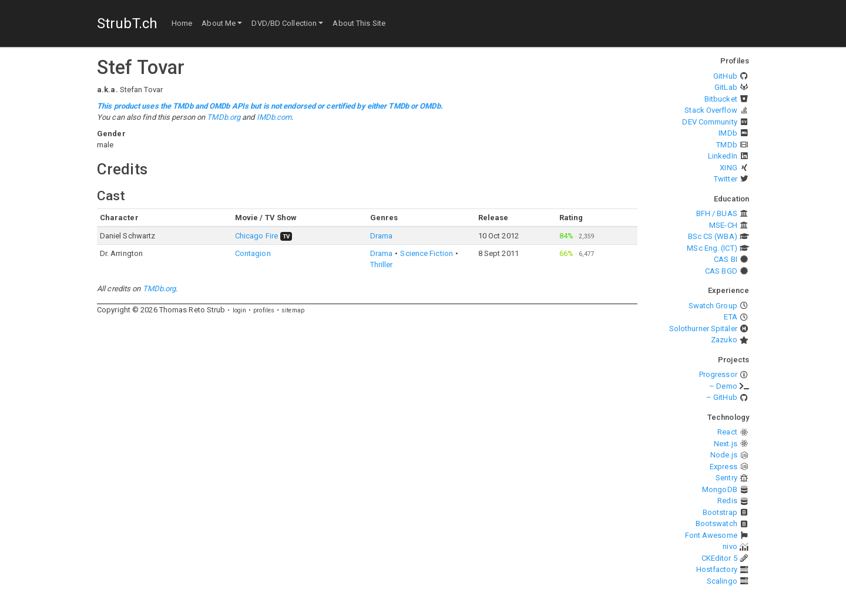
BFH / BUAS (716, 213)
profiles (263, 310)
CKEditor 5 (719, 558)
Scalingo (722, 581)
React (727, 431)
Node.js (723, 454)
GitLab (725, 87)
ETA (730, 316)
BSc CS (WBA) (712, 236)
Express (723, 466)
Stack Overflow (710, 110)
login (240, 310)
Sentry (726, 477)
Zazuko (724, 339)
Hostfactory (716, 569)
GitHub (725, 76)
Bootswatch (716, 523)
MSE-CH (723, 225)
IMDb (728, 133)
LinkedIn (722, 155)
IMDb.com (274, 117)
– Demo (723, 386)
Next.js (725, 443)
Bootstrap (720, 512)
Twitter (725, 178)
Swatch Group (713, 305)
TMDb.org (223, 117)
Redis (727, 500)
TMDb (726, 144)
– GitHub (721, 397)
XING (728, 167)
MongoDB (719, 489)
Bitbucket (720, 99)
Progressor (718, 374)
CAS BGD (721, 271)
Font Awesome (711, 535)
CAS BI (725, 259)
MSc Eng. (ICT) (712, 248)
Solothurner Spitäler (703, 328)
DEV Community (709, 121)
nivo (730, 546)
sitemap (292, 310)
